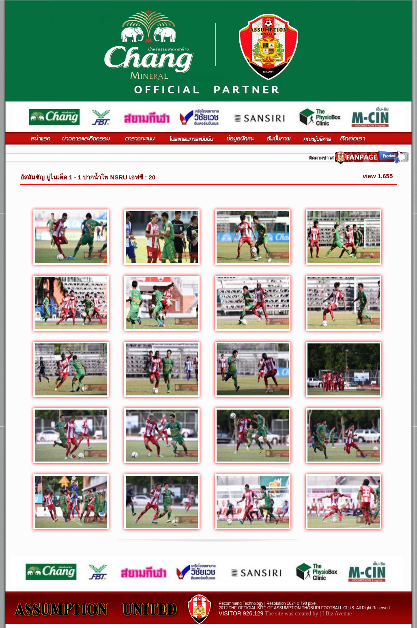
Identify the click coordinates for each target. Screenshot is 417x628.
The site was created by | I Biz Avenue (308, 614)
